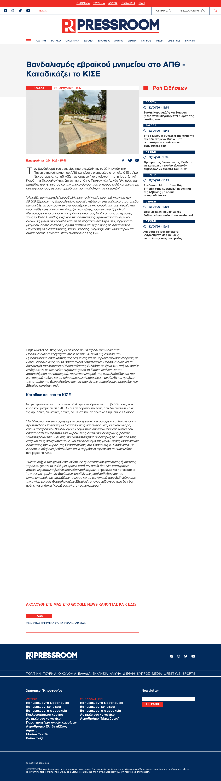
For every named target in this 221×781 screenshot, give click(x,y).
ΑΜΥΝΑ (113, 3)
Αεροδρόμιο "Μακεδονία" (95, 718)
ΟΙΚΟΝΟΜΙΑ (72, 40)
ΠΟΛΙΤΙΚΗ (40, 40)
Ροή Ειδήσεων (171, 88)
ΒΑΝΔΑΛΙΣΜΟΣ (78, 622)
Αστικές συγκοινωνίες (42, 718)
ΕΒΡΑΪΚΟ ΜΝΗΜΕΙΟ (41, 622)
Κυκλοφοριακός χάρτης (43, 714)
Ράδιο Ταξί (34, 738)
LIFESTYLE (174, 40)
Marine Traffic (36, 734)
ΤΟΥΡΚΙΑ (99, 3)
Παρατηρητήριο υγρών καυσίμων (49, 722)
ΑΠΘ (61, 622)
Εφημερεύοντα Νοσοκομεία (46, 702)
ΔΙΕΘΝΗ (132, 40)
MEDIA (159, 40)
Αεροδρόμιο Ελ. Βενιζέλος (45, 726)
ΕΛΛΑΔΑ (88, 40)
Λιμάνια (31, 730)
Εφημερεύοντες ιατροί (42, 706)
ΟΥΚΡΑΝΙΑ (83, 3)
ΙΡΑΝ (142, 3)
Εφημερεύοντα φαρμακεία (45, 710)
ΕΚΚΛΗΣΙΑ (128, 3)
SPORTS (190, 40)
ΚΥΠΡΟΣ (146, 40)
